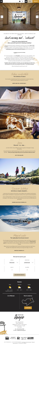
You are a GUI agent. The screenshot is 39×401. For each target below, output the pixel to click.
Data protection (15, 343)
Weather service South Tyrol (9, 291)
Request (36, 1)
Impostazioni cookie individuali (26, 342)
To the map (28, 307)
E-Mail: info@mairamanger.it (19, 330)
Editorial (33, 342)
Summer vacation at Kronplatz (19, 202)
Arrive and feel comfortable (19, 83)
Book (30, 1)
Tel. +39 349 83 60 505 (19, 329)
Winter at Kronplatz (19, 250)
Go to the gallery (19, 155)
